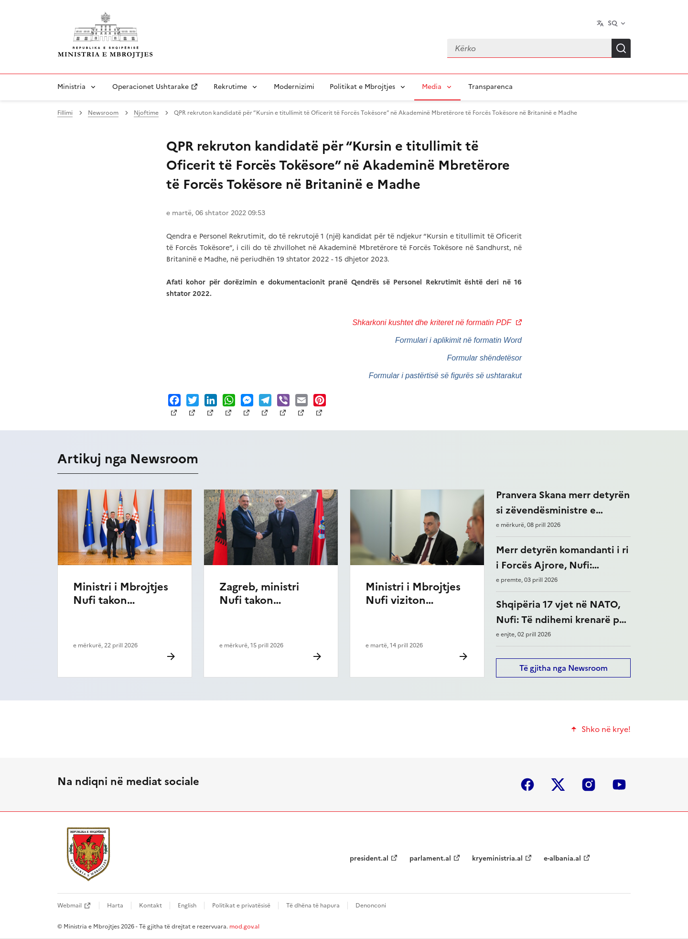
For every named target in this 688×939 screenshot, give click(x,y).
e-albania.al (562, 858)
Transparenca (490, 87)
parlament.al (430, 858)
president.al (369, 858)
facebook (527, 784)
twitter (558, 784)
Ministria (71, 87)
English (187, 905)
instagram (588, 784)
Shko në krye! (606, 729)
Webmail (69, 905)
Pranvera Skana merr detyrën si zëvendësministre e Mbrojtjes (563, 510)
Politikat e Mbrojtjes (362, 87)
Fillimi (65, 113)
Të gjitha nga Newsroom (563, 668)
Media (431, 87)
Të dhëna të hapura (313, 905)
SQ (612, 23)
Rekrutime (230, 87)
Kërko (621, 48)
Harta (115, 905)
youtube (619, 784)
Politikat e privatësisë (241, 905)
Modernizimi (294, 87)
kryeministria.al (497, 858)
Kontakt (150, 905)
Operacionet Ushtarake (150, 87)
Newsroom (103, 113)
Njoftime (146, 113)
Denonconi (370, 905)
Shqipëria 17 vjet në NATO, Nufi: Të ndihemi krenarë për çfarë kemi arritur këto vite (562, 619)
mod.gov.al (244, 926)
